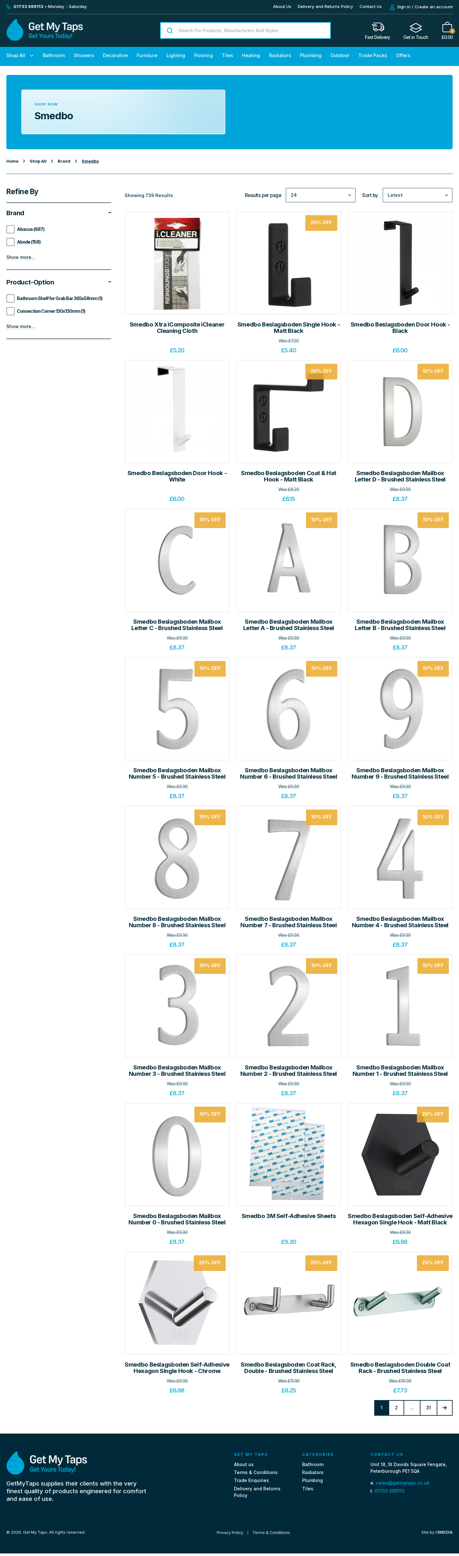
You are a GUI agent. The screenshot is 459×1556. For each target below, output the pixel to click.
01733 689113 (389, 1493)
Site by (437, 1534)
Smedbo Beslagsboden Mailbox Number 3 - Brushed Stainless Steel (177, 1070)
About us (244, 1467)
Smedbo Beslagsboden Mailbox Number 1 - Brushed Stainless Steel (400, 1070)
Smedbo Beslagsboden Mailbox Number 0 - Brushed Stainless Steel (176, 1219)
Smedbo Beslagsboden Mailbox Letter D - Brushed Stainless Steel (400, 476)
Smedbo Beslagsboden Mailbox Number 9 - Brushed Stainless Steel (400, 773)
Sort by (370, 195)
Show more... (20, 257)
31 (425, 1408)
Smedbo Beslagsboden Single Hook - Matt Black (288, 327)
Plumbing (311, 55)
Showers (84, 55)
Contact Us (371, 6)
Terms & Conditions (256, 1475)
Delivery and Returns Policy (325, 6)
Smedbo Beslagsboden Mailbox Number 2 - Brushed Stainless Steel (288, 1070)
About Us (282, 6)
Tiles (227, 55)
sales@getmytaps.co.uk (402, 1485)
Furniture (147, 55)
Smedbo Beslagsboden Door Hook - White (177, 476)
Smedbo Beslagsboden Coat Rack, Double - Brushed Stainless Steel (289, 1368)
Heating (251, 55)
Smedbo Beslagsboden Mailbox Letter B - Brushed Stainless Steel (400, 625)
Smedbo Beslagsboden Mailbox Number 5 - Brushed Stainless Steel (177, 773)
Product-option (58, 282)
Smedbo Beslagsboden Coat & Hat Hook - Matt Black (288, 476)
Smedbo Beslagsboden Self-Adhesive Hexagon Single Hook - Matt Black (400, 1219)
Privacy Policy (230, 1535)
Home (12, 161)
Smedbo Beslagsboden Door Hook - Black (400, 327)
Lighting (175, 55)
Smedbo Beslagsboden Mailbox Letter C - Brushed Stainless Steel (176, 625)
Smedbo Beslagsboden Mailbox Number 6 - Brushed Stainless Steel (288, 773)
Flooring (203, 55)
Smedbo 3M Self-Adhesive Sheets (289, 1216)
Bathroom (54, 55)
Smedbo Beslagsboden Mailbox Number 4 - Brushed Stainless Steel (400, 922)
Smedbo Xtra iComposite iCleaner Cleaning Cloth (177, 327)
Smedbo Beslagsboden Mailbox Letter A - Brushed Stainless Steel (288, 625)
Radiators (280, 55)
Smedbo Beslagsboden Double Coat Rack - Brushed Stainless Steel (400, 1368)
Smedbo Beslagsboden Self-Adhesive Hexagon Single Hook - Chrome (177, 1368)
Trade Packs (372, 55)
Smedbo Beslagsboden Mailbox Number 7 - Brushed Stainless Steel (288, 922)
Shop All (15, 55)
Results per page (263, 195)
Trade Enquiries (251, 1483)
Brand (58, 213)
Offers (403, 55)
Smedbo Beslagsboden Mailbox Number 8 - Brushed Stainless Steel (177, 922)
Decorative (115, 55)
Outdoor (340, 55)
